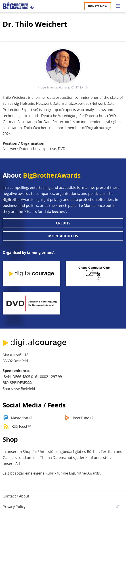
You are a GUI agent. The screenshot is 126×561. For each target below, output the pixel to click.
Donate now (97, 6)
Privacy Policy (14, 506)
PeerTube (81, 417)
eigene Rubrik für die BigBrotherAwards (66, 473)
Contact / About (16, 496)
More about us (63, 236)
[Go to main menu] (118, 6)
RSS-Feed (19, 426)
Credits (63, 223)
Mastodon (19, 417)
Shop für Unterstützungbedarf (48, 451)
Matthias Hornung (58, 87)
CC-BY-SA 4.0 (79, 87)
